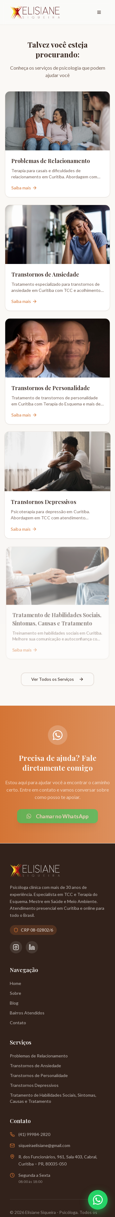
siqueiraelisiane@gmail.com (44, 1145)
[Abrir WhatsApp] (98, 1200)
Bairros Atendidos (27, 1012)
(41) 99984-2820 (34, 1134)
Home (15, 983)
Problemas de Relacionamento (39, 1055)
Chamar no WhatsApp (57, 816)
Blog (14, 1003)
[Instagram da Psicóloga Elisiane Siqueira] (16, 947)
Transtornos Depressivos (34, 1085)
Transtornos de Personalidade (39, 1075)
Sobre (15, 993)
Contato (18, 1022)
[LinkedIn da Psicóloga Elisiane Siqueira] (32, 947)
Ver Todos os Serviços (57, 679)
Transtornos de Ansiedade (35, 1065)
